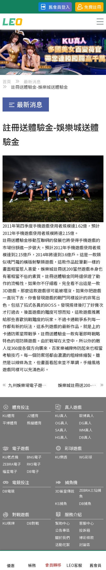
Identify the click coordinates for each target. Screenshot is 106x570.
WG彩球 (85, 457)
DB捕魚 (85, 503)
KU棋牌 (9, 523)
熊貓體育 (34, 423)
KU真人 (61, 415)
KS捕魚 (61, 503)
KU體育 (9, 415)
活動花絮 (62, 544)
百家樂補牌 (62, 348)
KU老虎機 (10, 457)
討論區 (84, 544)
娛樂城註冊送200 (57, 269)
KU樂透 (61, 457)
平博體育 (10, 423)
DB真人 (85, 437)
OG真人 (61, 423)
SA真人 (61, 430)
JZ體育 (32, 415)
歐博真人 (86, 415)
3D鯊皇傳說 (64, 491)
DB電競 (9, 491)
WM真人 (85, 430)
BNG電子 (34, 457)
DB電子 (33, 471)
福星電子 (10, 471)
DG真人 (85, 423)
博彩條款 (86, 537)
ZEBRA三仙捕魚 (90, 493)
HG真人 (61, 437)
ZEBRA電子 (12, 464)
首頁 (7, 81)
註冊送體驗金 (15, 240)
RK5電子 (34, 464)
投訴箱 (84, 530)
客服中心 (86, 523)
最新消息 (32, 81)
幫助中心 (62, 523)
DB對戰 (33, 523)
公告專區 (62, 530)
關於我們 (62, 537)
